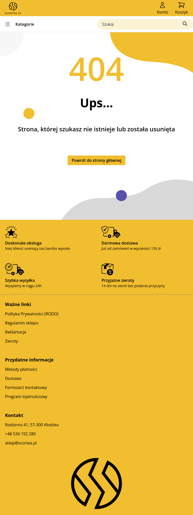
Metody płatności (21, 369)
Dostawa (13, 378)
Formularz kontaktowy (26, 387)
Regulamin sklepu (21, 323)
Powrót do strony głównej (96, 160)
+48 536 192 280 (20, 434)
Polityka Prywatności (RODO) (31, 314)
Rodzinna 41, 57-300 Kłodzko (32, 425)
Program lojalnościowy (26, 396)
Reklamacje (15, 332)
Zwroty (11, 341)
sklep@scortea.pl (21, 443)
